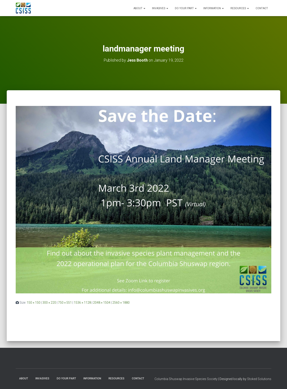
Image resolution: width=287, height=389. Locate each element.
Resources (239, 8)
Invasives (160, 8)
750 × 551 (65, 302)
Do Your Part (186, 8)
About (139, 8)
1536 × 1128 (82, 302)
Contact (262, 8)
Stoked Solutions (259, 379)
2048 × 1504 (101, 302)
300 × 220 (49, 302)
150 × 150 (33, 302)
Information (213, 8)
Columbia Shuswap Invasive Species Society (185, 379)
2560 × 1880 (121, 302)
